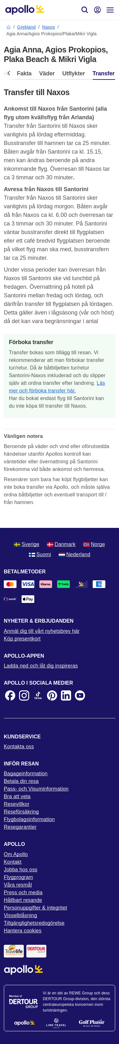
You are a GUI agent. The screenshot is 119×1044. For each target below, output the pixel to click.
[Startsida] (24, 10)
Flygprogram (18, 877)
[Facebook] (10, 695)
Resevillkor (16, 804)
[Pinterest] (52, 695)
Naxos (48, 27)
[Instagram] (24, 695)
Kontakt (13, 862)
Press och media (23, 892)
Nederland (74, 554)
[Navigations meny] (110, 9)
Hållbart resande (23, 900)
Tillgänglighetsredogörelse (34, 923)
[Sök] (84, 9)
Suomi (40, 554)
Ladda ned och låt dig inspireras (41, 665)
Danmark (61, 544)
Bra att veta (17, 796)
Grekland (26, 27)
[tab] (24, 75)
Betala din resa (21, 781)
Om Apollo (16, 854)
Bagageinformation (26, 773)
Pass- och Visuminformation (36, 789)
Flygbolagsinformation (29, 819)
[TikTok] (38, 695)
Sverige (26, 544)
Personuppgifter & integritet (35, 907)
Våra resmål (18, 885)
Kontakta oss (19, 746)
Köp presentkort (22, 638)
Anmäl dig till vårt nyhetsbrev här (42, 631)
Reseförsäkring (21, 811)
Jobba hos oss (20, 869)
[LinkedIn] (66, 695)
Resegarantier (20, 827)
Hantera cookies (23, 930)
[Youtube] (80, 695)
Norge (94, 544)
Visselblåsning (20, 915)
